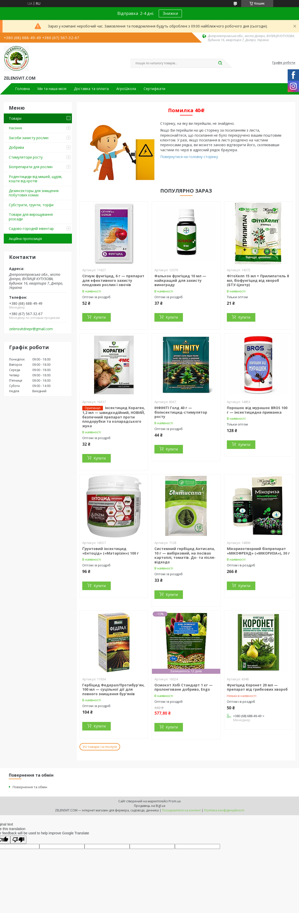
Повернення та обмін (30, 787)
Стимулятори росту (26, 157)
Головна (22, 88)
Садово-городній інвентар (31, 228)
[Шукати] (220, 63)
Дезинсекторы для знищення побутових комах (34, 193)
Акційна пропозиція (25, 238)
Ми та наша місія (51, 88)
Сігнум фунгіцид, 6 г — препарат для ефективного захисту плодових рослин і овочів (113, 280)
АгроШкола (126, 88)
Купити (100, 317)
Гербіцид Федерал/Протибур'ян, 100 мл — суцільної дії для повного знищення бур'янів (113, 689)
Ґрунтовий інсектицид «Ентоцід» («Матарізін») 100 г (110, 551)
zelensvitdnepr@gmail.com (31, 329)
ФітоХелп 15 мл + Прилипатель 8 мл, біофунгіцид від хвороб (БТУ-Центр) (258, 280)
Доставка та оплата (91, 88)
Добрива (16, 147)
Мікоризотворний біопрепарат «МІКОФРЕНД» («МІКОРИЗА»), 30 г (258, 551)
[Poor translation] (18, 840)
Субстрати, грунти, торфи (31, 204)
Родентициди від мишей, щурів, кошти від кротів (35, 179)
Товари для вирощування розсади (31, 216)
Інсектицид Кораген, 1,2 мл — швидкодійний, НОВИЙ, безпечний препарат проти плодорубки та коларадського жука (113, 416)
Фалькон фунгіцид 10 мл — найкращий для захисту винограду (180, 280)
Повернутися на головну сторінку (189, 156)
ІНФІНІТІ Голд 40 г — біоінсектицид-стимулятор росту (180, 412)
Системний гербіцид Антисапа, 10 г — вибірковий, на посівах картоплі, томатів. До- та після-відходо (184, 555)
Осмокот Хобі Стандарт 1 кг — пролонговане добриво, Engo (183, 687)
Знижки (170, 13)
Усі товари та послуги (100, 746)
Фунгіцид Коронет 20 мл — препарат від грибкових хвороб (257, 687)
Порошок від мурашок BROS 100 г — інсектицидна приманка (257, 410)
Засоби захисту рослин (28, 137)
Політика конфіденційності (224, 810)
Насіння (15, 128)
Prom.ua (175, 801)
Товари (15, 118)
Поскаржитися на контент (181, 810)
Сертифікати (154, 88)
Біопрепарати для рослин (30, 166)
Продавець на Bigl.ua (149, 806)
